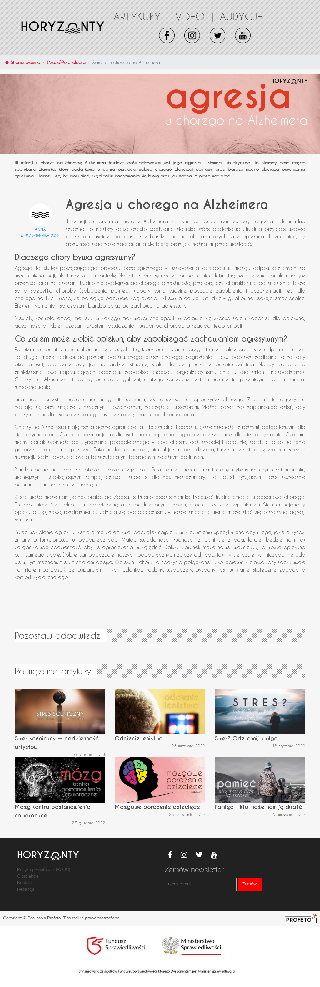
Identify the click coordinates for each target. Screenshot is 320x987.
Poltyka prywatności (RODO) (43, 870)
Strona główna (22, 62)
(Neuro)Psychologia (66, 62)
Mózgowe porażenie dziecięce (157, 807)
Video (194, 16)
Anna (40, 229)
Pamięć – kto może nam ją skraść (258, 807)
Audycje (241, 16)
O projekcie (27, 876)
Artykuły (141, 16)
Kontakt (24, 883)
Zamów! (250, 884)
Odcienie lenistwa (139, 738)
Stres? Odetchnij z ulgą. (247, 738)
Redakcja (25, 890)
